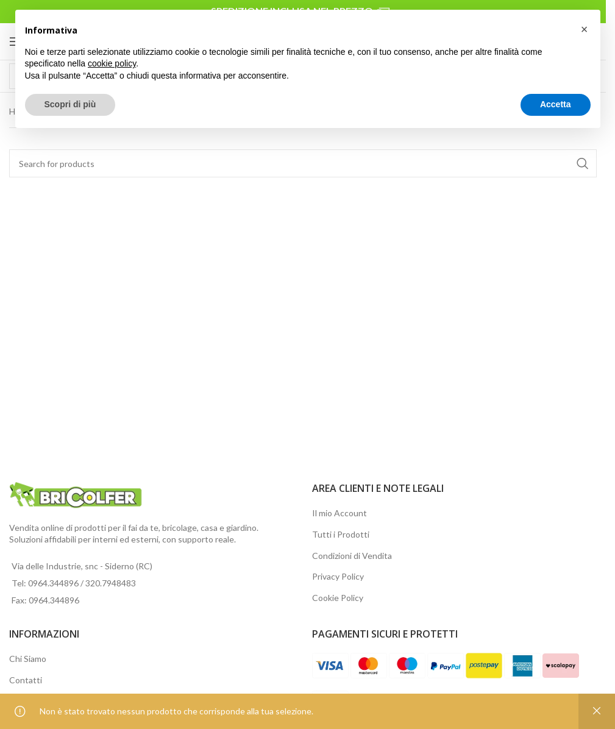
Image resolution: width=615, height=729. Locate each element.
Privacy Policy (338, 576)
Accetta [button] (555, 104)
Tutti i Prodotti (340, 534)
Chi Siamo (27, 658)
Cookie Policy (337, 597)
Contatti (25, 680)
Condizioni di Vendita (352, 555)
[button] (584, 29)
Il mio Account (339, 513)
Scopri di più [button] (70, 104)
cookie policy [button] (112, 63)
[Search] (303, 163)
